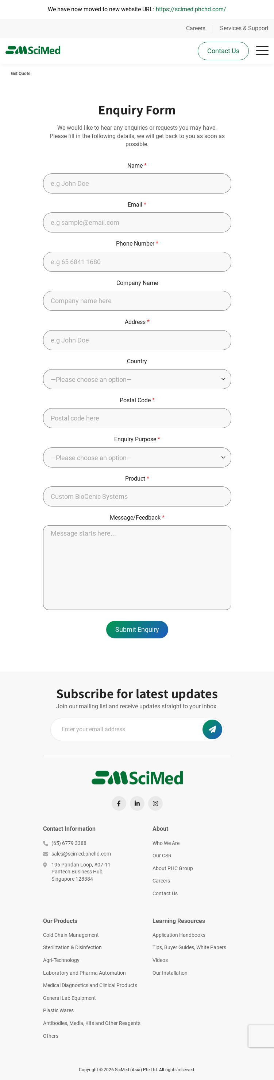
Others (50, 1036)
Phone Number (137, 243)
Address (137, 321)
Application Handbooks (179, 935)
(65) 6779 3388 (64, 843)
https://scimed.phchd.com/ (191, 9)
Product (137, 478)
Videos (160, 960)
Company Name (137, 282)
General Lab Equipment (69, 998)
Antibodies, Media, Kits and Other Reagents (91, 1023)
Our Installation (170, 973)
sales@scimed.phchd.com (77, 854)
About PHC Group (173, 868)
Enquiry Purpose (137, 439)
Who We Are (166, 843)
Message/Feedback (137, 517)
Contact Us (223, 51)
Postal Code (137, 400)
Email (137, 204)
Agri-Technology (61, 960)
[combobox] (137, 379)
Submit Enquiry (137, 629)
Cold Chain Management (71, 935)
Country (137, 361)
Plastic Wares (58, 1010)
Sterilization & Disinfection (72, 947)
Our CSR (162, 855)
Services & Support (244, 28)
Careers (195, 28)
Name (137, 165)
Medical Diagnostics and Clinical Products (90, 985)
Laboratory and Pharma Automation (84, 973)
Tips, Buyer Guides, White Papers (189, 947)
